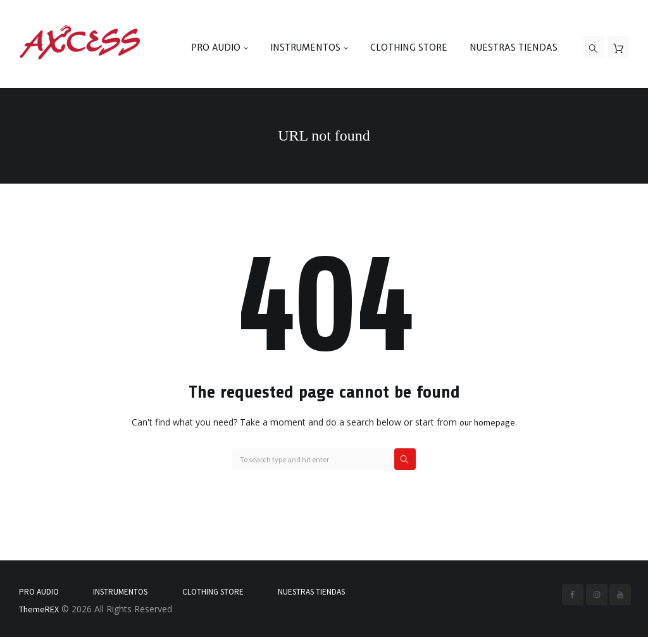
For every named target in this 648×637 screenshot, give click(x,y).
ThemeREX (39, 609)
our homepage (487, 422)
